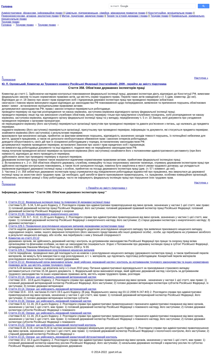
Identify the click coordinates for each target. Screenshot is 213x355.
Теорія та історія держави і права (127, 15)
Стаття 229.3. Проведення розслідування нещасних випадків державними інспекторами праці (66, 226)
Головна (6, 24)
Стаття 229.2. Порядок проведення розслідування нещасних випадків (51, 250)
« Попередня (8, 78)
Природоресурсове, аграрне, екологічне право (30, 15)
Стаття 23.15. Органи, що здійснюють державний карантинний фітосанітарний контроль (62, 337)
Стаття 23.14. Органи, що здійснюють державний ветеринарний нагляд (52, 277)
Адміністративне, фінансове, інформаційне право (32, 12)
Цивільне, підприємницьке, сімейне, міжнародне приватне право (105, 12)
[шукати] (151, 6)
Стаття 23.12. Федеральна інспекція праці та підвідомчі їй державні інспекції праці (59, 202)
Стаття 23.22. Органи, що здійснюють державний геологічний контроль (52, 325)
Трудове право (159, 15)
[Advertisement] (106, 49)
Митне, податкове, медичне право (83, 15)
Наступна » (201, 78)
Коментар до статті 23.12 (23, 238)
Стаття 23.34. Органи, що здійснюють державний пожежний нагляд (49, 301)
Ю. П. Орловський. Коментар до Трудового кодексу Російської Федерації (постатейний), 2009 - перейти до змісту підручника (84, 84)
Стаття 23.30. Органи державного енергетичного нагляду (43, 214)
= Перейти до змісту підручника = (106, 188)
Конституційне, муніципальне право (170, 12)
